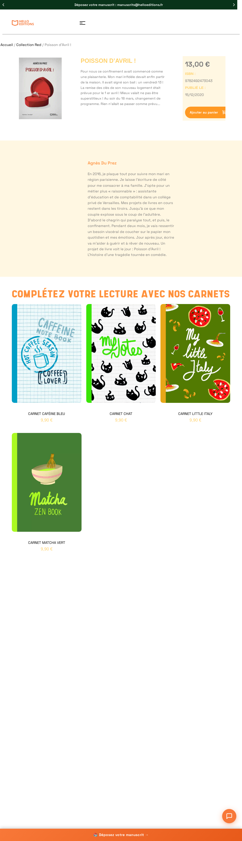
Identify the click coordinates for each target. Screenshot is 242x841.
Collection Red (28, 44)
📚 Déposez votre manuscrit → (121, 834)
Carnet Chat (121, 413)
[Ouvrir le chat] (229, 816)
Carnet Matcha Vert (46, 542)
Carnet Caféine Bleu (46, 413)
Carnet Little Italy (195, 413)
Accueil (6, 44)
